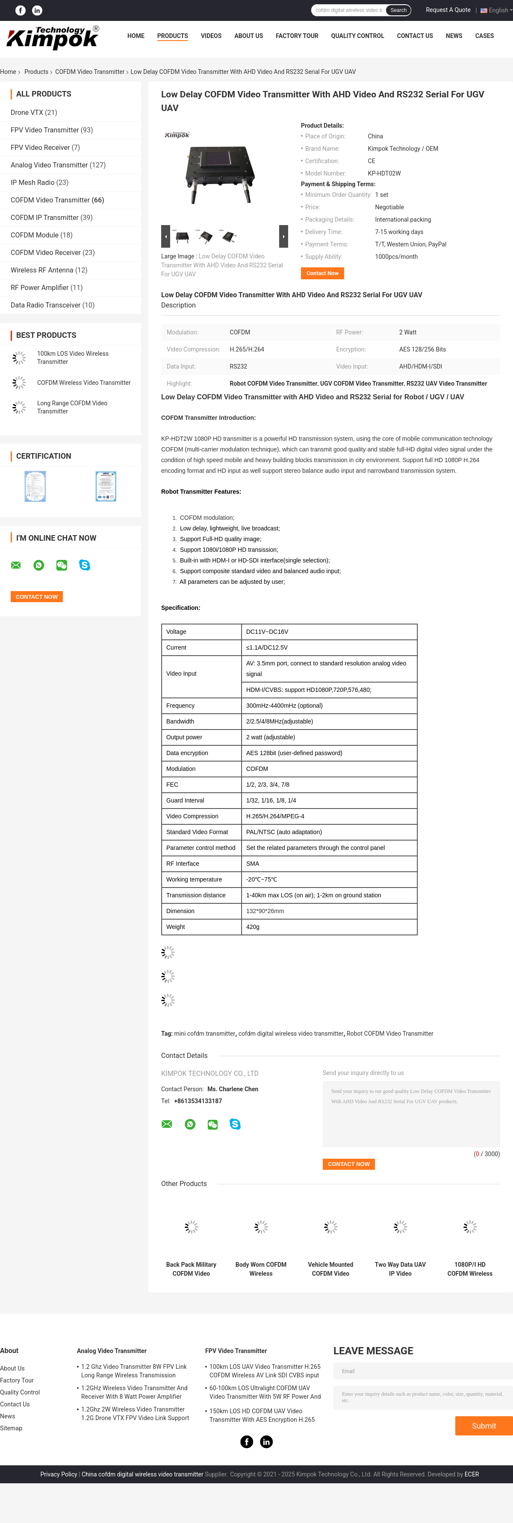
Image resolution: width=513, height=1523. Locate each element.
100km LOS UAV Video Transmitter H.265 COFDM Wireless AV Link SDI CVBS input (265, 1371)
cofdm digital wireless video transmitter (291, 1033)
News (454, 35)
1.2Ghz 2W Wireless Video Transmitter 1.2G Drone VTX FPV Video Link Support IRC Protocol (135, 1415)
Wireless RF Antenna (42, 270)
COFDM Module (35, 235)
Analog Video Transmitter (49, 165)
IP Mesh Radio (33, 183)
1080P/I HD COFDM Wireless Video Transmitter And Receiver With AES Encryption (470, 1269)
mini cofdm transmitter (205, 1033)
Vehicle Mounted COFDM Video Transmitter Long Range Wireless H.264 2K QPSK (330, 1269)
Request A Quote (448, 9)
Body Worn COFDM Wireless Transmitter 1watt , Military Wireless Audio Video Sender (261, 1269)
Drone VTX (27, 112)
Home (135, 35)
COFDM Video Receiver (46, 253)
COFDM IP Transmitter (45, 218)
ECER (472, 1474)
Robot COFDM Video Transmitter (390, 1033)
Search (398, 10)
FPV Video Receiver (40, 148)
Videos (211, 35)
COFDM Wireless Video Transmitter (84, 382)
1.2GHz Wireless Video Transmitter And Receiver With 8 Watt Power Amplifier (134, 1392)
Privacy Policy (58, 1474)
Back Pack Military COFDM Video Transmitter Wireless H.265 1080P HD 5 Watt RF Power (191, 1269)
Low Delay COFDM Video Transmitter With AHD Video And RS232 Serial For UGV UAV (222, 265)
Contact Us (415, 35)
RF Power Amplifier (40, 288)
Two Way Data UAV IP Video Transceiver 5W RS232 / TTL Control (400, 1269)
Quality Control (357, 35)
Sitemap (11, 1428)
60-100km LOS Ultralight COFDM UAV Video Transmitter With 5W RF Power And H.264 (265, 1394)
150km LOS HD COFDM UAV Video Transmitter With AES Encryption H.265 (262, 1415)
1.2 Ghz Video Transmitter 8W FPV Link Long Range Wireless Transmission (134, 1371)
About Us (248, 35)
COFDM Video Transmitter (89, 71)
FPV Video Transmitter (45, 130)
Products (172, 35)
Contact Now (323, 273)
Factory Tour (297, 35)
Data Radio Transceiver (46, 305)
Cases (484, 35)
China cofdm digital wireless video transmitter (142, 1474)
